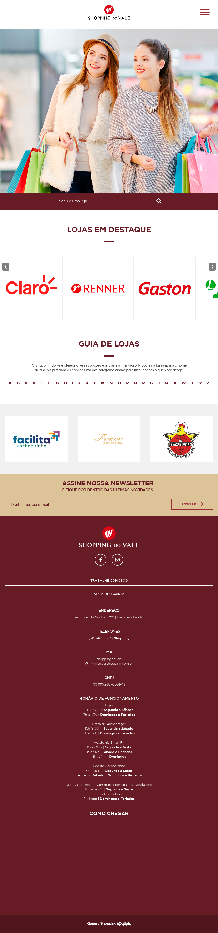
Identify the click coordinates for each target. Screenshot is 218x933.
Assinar (192, 504)
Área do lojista (109, 594)
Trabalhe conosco (109, 580)
